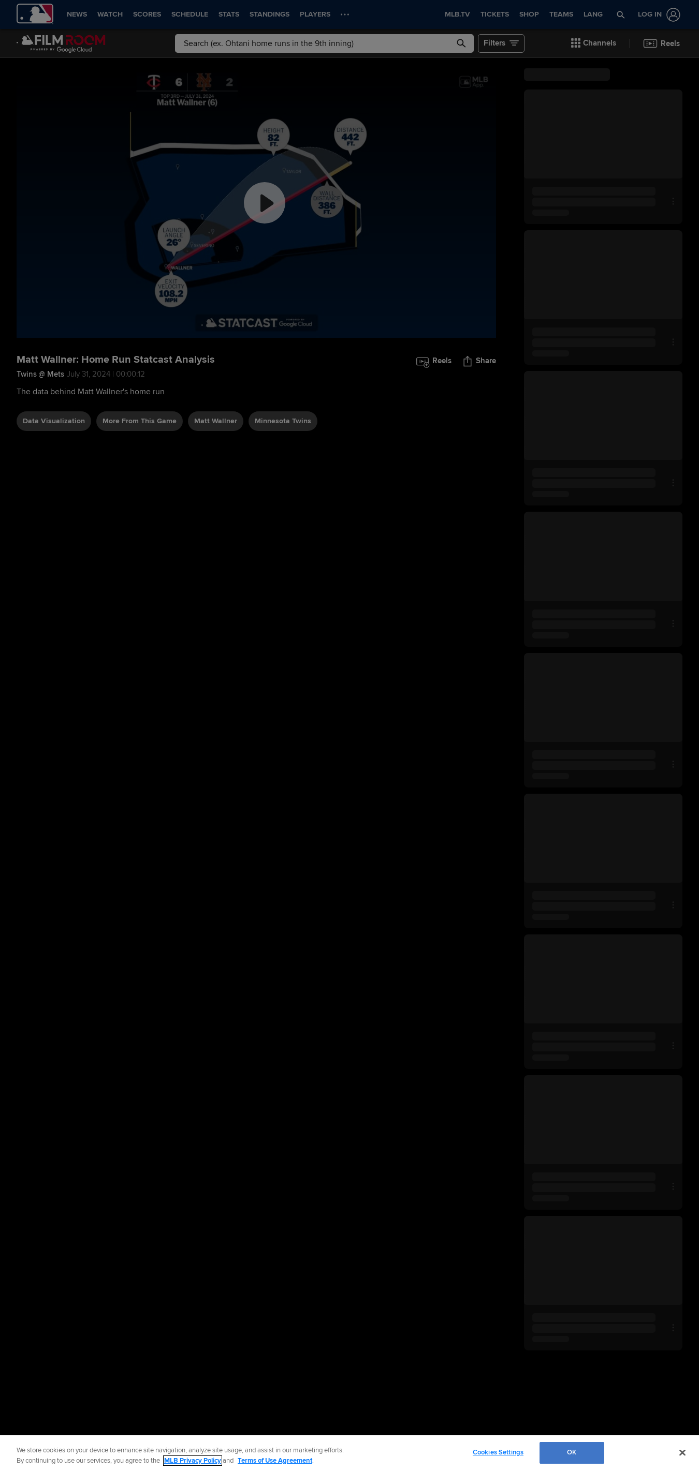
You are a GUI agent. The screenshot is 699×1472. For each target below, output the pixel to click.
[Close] (682, 1452)
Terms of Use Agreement (275, 1460)
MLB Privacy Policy (192, 1460)
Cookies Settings (498, 1452)
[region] (349, 1453)
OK (571, 1452)
